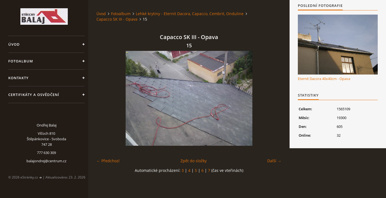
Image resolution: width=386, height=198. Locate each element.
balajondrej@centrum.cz (46, 160)
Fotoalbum (20, 61)
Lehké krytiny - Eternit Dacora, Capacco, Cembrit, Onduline (190, 13)
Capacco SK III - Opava (116, 19)
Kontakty (18, 77)
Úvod (14, 44)
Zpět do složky (193, 160)
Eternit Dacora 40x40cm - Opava (324, 78)
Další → (274, 160)
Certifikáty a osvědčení (33, 94)
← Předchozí (108, 160)
